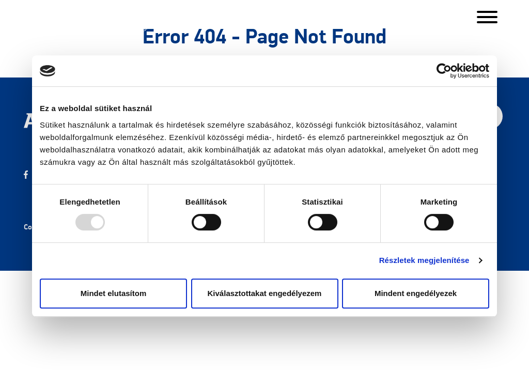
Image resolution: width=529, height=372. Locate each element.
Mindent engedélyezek (416, 293)
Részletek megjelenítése (424, 260)
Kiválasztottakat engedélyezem (265, 293)
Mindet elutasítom (114, 293)
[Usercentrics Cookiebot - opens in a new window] (444, 71)
